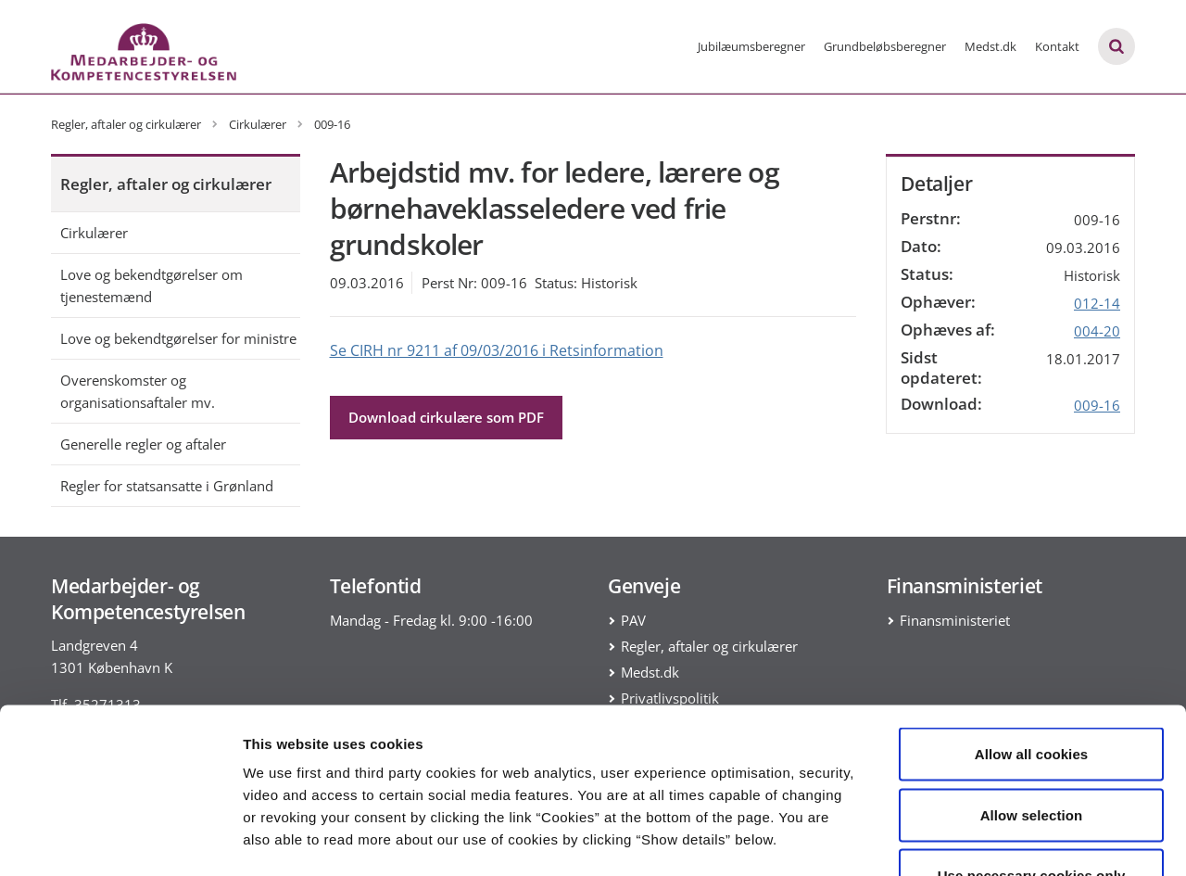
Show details (972, 839)
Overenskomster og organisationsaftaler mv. (137, 391)
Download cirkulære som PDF (446, 417)
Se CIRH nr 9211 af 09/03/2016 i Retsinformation (496, 350)
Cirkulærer (94, 232)
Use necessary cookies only (1032, 754)
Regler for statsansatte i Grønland (166, 485)
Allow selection (1031, 694)
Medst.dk (990, 46)
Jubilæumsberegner (751, 46)
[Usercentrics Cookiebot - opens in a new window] (120, 840)
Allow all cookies (1032, 633)
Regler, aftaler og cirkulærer (165, 184)
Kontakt (1057, 46)
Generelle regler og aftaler (143, 444)
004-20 (1097, 331)
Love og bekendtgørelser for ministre (178, 338)
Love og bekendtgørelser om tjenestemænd (151, 285)
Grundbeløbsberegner (885, 46)
